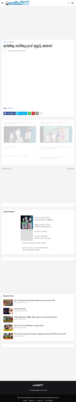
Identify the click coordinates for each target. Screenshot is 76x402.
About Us (32, 398)
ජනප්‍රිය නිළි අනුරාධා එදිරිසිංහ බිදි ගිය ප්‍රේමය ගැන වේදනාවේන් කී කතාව (35, 315)
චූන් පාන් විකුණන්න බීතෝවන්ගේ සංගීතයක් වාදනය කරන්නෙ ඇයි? (34, 298)
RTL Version (49, 398)
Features (11, 42)
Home (5, 42)
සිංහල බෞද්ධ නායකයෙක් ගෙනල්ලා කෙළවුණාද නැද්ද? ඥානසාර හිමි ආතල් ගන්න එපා (40, 332)
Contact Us (40, 398)
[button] (2, 3)
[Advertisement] (38, 23)
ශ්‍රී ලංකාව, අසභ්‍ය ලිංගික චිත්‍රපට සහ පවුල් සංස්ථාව (29, 323)
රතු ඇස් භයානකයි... (20, 306)
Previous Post (7, 166)
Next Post (70, 166)
